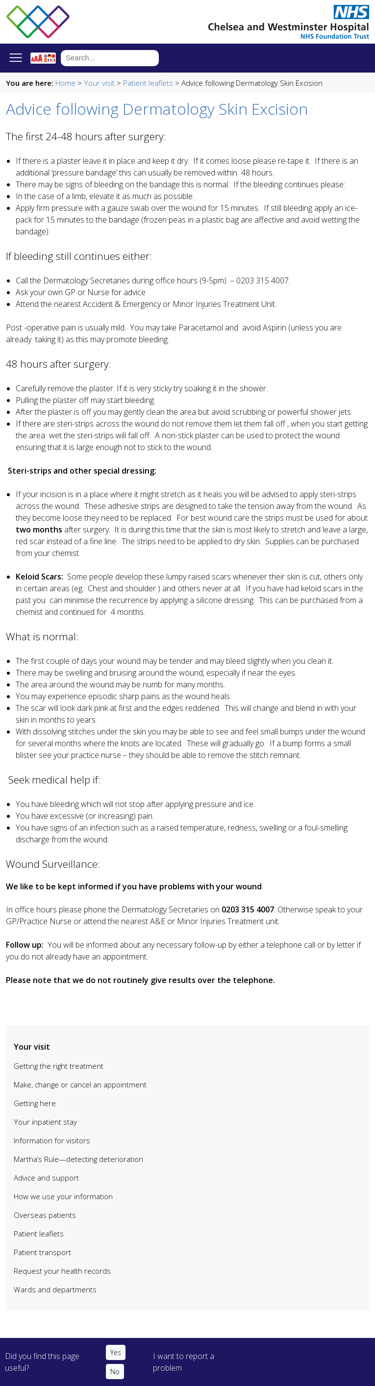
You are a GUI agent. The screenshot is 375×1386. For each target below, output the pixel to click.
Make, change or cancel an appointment (80, 1084)
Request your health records (62, 1271)
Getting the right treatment (58, 1066)
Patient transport (42, 1252)
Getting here (35, 1103)
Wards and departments (55, 1289)
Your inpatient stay (45, 1122)
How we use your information (63, 1196)
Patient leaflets (148, 83)
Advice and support (46, 1178)
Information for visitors (52, 1140)
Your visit (99, 83)
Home (65, 83)
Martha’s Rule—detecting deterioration (78, 1159)
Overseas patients (45, 1215)
